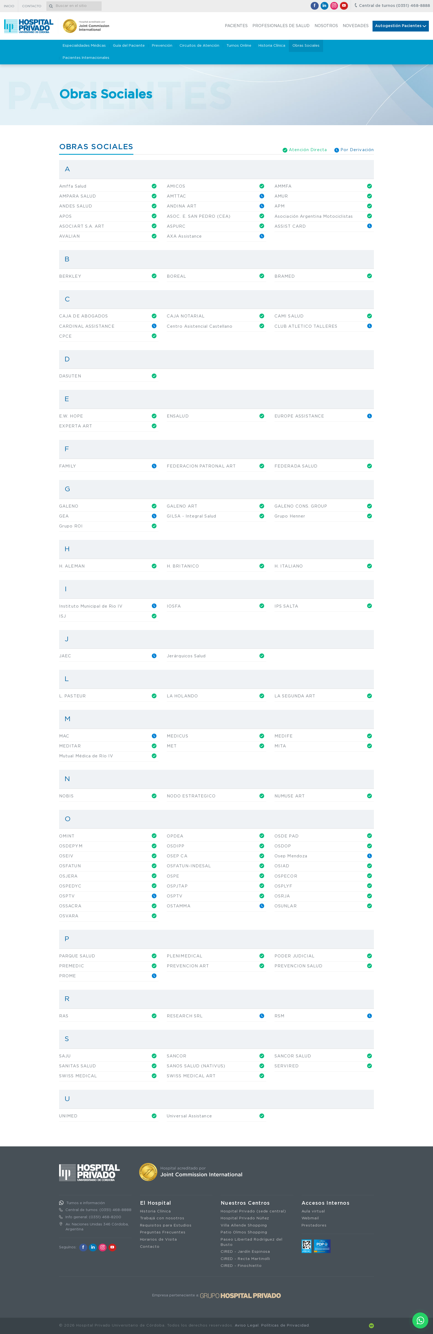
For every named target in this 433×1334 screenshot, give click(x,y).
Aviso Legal (247, 1325)
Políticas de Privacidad (285, 1325)
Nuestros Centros (245, 1203)
